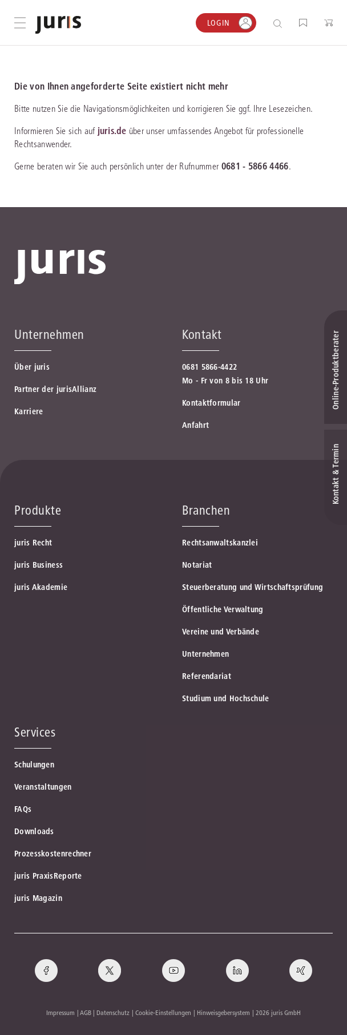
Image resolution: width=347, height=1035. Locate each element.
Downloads (34, 831)
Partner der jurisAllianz (55, 389)
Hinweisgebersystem (223, 1012)
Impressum (60, 1012)
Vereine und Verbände (220, 631)
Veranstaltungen (43, 787)
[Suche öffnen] (280, 23)
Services (34, 732)
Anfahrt (195, 425)
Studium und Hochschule (225, 698)
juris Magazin (38, 898)
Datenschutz (113, 1012)
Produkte (37, 510)
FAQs (22, 809)
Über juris (32, 367)
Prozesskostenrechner (52, 853)
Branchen (206, 510)
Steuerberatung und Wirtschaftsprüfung (252, 587)
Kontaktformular (211, 403)
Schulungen (34, 764)
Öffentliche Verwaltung (223, 609)
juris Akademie (40, 587)
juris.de (112, 130)
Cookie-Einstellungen (163, 1012)
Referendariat (206, 676)
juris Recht (33, 542)
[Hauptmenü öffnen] (20, 23)
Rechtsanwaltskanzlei (220, 542)
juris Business (38, 565)
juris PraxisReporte (48, 876)
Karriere (28, 411)
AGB (85, 1012)
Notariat (197, 565)
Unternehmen (205, 654)
